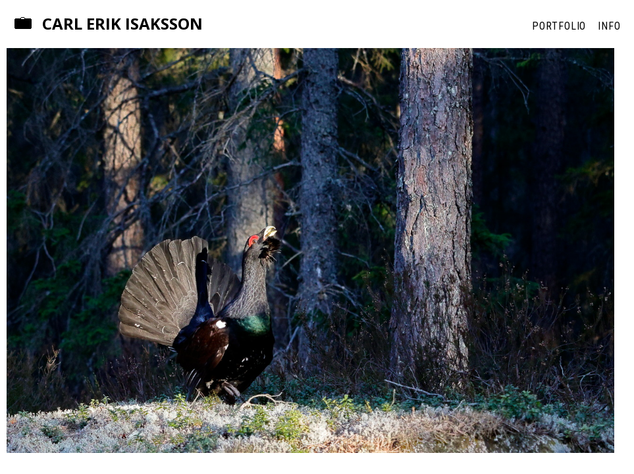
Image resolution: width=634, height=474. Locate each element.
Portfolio (559, 26)
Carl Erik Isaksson (122, 24)
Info (609, 26)
